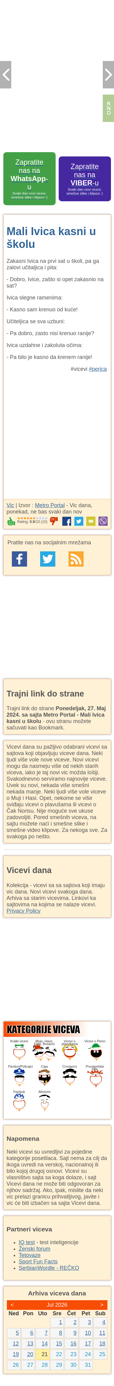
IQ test (27, 1242)
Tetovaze (30, 1255)
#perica (98, 369)
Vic (10, 505)
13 (30, 1344)
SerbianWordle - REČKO (49, 1268)
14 (45, 1344)
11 (102, 1333)
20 (30, 1354)
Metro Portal (50, 505)
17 (88, 1344)
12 (16, 1344)
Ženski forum (34, 1249)
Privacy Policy (24, 911)
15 (59, 1344)
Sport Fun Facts (38, 1262)
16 (74, 1344)
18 (102, 1344)
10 (88, 1333)
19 (16, 1354)
